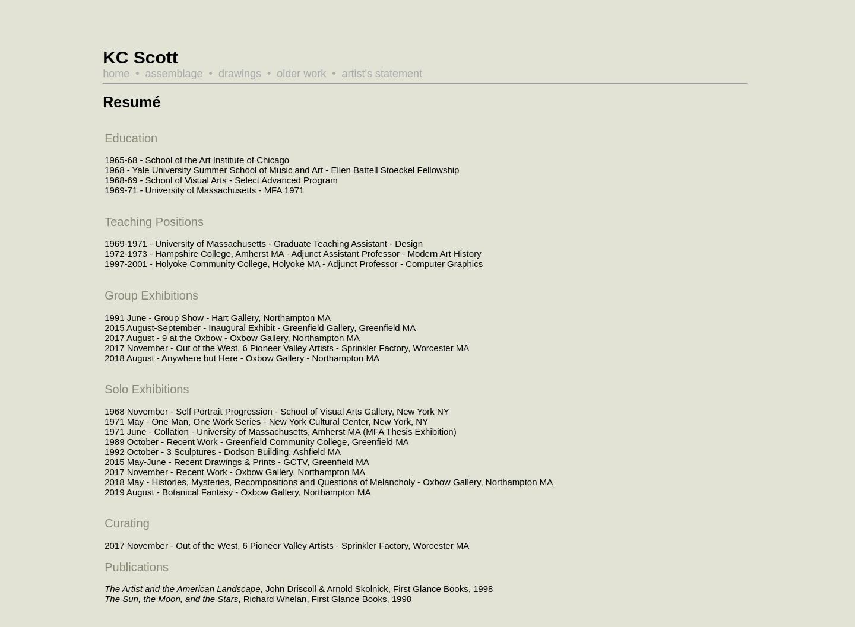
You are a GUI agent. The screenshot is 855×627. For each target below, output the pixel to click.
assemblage (174, 73)
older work (301, 73)
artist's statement (382, 73)
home (116, 73)
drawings (239, 73)
